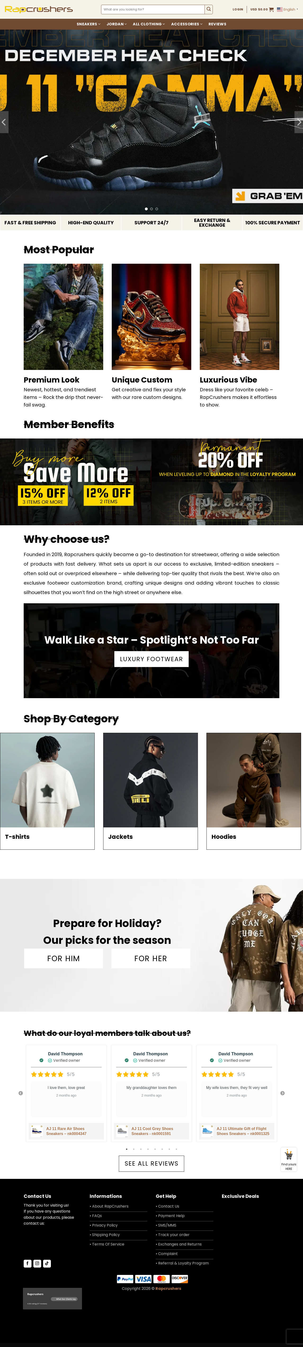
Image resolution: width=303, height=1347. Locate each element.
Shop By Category (71, 718)
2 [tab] (134, 1149)
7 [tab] (170, 1149)
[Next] (298, 122)
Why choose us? (67, 539)
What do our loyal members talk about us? (107, 1033)
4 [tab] (148, 1149)
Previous (20, 1093)
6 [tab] (162, 1149)
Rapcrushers (168, 1292)
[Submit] (209, 9)
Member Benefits (69, 424)
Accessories (186, 24)
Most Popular (59, 249)
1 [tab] (127, 1149)
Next (282, 1093)
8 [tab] (177, 1149)
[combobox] (153, 9)
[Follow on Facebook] (27, 1268)
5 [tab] (155, 1149)
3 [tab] (141, 1149)
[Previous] (4, 122)
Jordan (117, 24)
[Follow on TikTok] (47, 1268)
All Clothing (149, 24)
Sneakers (88, 24)
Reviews (217, 24)
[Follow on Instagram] (37, 1268)
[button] (262, 9)
